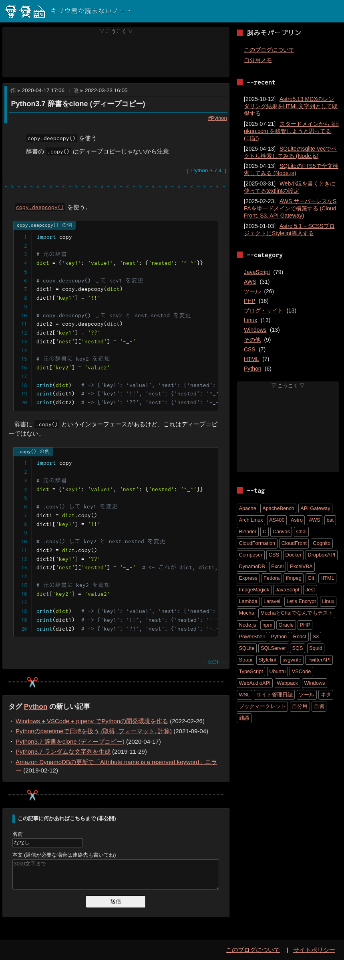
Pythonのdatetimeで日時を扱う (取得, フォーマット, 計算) (94, 731)
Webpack (287, 683)
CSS (249, 349)
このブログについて (269, 49)
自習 (319, 706)
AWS (250, 281)
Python (35, 706)
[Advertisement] (116, 56)
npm (267, 625)
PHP (249, 301)
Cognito (321, 543)
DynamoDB (252, 566)
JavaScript (257, 272)
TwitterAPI (319, 660)
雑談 (244, 718)
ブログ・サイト (263, 310)
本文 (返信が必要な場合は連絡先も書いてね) (64, 855)
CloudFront (294, 543)
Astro (297, 520)
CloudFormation (257, 543)
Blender (248, 531)
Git (311, 578)
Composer (251, 555)
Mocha (246, 613)
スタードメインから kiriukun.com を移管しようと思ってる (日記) (291, 131)
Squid (315, 648)
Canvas (281, 531)
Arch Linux (251, 520)
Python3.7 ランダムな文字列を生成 (63, 751)
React (299, 636)
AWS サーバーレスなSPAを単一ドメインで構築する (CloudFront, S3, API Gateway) (290, 208)
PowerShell (252, 636)
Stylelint (267, 660)
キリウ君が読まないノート (68, 11)
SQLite (247, 648)
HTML (251, 359)
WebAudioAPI (255, 683)
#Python (217, 118)
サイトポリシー (314, 949)
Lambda (248, 601)
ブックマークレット (262, 706)
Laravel (272, 601)
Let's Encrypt (301, 601)
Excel (277, 566)
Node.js (247, 625)
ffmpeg (294, 578)
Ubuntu (277, 671)
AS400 (276, 520)
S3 (316, 636)
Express (248, 578)
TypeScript (251, 671)
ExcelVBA (301, 566)
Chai (301, 531)
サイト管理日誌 (274, 695)
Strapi (245, 660)
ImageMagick (254, 590)
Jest (310, 590)
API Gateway (315, 508)
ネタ (326, 695)
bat (330, 520)
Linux (250, 320)
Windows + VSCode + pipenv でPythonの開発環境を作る (92, 721)
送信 (116, 901)
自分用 (300, 706)
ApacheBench (278, 508)
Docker (294, 555)
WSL (244, 695)
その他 (252, 340)
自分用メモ (258, 60)
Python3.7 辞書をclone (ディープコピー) (78, 104)
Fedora (272, 578)
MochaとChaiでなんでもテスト (296, 613)
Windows (255, 330)
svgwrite (291, 660)
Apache (247, 508)
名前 (17, 834)
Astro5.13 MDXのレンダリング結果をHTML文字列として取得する (291, 106)
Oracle (286, 625)
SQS (297, 648)
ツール (252, 291)
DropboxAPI (321, 555)
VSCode (301, 671)
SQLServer (273, 648)
